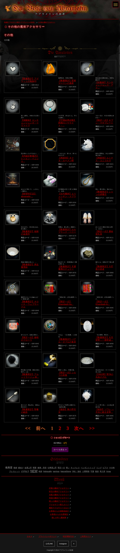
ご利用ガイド (85, 536)
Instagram (63, 544)
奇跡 (40, 471)
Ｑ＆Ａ (29, 536)
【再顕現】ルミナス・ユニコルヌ (104, 159)
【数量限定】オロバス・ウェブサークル (30, 304)
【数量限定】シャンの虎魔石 (104, 193)
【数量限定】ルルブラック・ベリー (67, 230)
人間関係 (85, 471)
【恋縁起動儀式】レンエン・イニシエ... (30, 158)
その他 (112, 468)
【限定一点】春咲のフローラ (30, 338)
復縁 (15, 468)
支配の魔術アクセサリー (59, 495)
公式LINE (49, 544)
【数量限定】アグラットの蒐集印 (30, 80)
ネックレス (75, 468)
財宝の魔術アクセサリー (59, 491)
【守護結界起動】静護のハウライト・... (67, 123)
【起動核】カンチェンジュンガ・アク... (104, 85)
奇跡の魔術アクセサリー (59, 498)
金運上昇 (28, 468)
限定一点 (61, 468)
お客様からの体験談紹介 (59, 511)
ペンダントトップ (88, 468)
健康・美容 (42, 468)
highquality (47, 471)
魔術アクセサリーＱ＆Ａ (59, 508)
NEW (34, 471)
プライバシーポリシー (47, 536)
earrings (56, 471)
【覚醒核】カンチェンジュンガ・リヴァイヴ (30, 123)
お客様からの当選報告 (59, 514)
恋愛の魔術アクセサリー (59, 488)
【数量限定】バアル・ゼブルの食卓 (67, 340)
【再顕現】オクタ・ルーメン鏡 (66, 159)
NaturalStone (66, 471)
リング (99, 468)
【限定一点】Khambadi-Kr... (103, 302)
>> (92, 428)
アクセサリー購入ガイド (59, 504)
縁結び (20, 468)
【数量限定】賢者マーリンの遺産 (67, 81)
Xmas (108, 471)
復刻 (97, 471)
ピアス (105, 468)
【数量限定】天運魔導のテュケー (67, 267)
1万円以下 (25, 471)
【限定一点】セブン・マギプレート (104, 121)
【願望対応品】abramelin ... (28, 195)
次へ (79, 428)
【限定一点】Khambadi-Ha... (65, 302)
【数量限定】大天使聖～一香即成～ (104, 338)
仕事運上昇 (52, 468)
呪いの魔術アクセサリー (59, 501)
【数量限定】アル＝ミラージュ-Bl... (30, 375)
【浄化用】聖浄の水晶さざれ (104, 375)
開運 (34, 468)
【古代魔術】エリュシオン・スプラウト (67, 196)
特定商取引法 (68, 536)
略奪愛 (8, 467)
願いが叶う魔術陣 (59, 517)
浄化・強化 (76, 471)
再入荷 (102, 471)
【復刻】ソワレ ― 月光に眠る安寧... (105, 410)
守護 (92, 471)
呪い (68, 468)
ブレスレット (14, 471)
